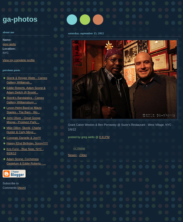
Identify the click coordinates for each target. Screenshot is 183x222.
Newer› (72, 155)
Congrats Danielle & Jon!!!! (24, 137)
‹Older (83, 155)
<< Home (79, 148)
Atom (21, 187)
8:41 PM (104, 137)
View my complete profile (19, 60)
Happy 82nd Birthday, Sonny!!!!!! (27, 143)
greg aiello (9, 44)
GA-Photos (20, 19)
